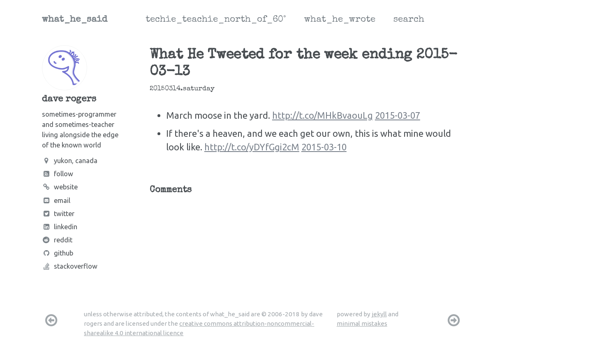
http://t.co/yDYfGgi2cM (251, 147)
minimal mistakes (362, 323)
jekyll (379, 314)
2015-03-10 (324, 147)
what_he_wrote (339, 20)
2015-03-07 (397, 115)
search (408, 20)
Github (57, 253)
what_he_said (74, 20)
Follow (57, 173)
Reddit (57, 240)
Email (56, 200)
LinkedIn (59, 226)
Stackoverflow (69, 266)
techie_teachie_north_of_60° (216, 20)
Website (60, 187)
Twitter (58, 213)
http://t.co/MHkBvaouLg (322, 115)
